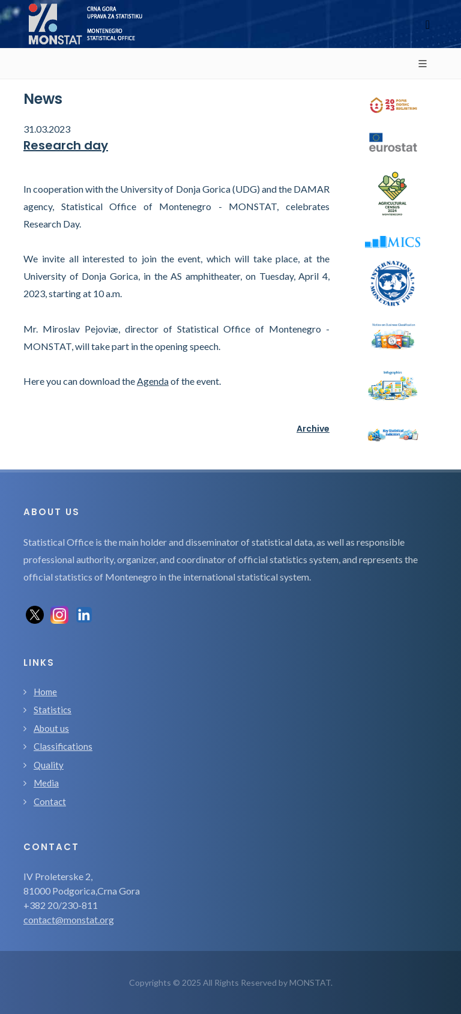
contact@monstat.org (68, 919)
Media (46, 782)
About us (51, 728)
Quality (49, 764)
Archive (313, 429)
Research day (65, 145)
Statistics (52, 709)
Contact (50, 801)
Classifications (63, 746)
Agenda (153, 381)
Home (45, 691)
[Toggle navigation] (428, 24)
